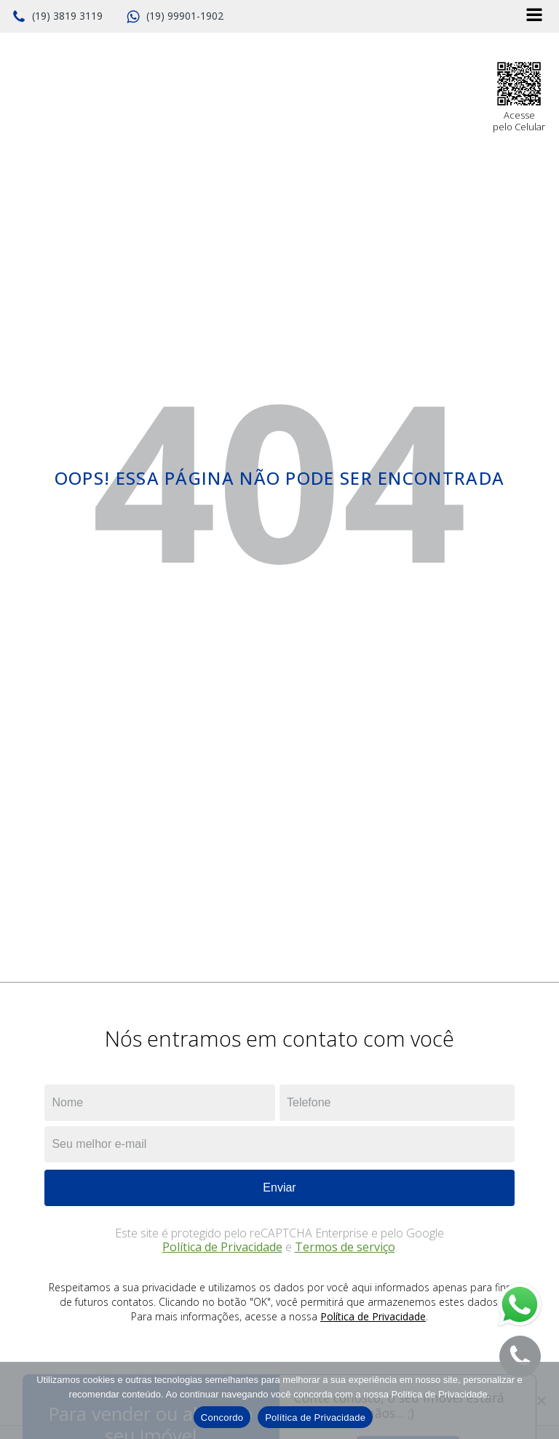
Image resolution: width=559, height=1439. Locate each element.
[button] (57, 16)
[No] (541, 1400)
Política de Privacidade (222, 1247)
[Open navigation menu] (534, 16)
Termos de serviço (345, 1247)
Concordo (222, 1417)
